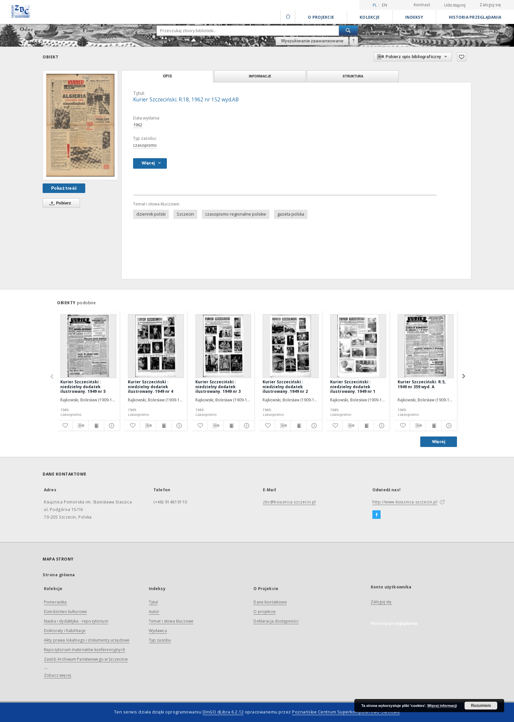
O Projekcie (321, 17)
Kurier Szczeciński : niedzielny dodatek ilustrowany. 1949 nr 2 (285, 386)
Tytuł (153, 602)
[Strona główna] (287, 17)
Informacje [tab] (260, 76)
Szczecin (185, 214)
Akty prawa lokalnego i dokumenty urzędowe (86, 640)
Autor (154, 611)
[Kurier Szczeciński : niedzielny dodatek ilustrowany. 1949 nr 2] (290, 345)
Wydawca (158, 630)
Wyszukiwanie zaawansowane (312, 40)
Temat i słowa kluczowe (171, 621)
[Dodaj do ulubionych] (461, 57)
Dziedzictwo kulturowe (65, 611)
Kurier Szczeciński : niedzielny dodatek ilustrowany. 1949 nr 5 (83, 386)
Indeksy (414, 17)
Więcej (438, 441)
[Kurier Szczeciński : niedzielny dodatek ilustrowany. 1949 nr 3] (223, 345)
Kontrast (422, 5)
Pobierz (59, 203)
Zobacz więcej (57, 675)
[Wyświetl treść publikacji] (96, 425)
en (384, 5)
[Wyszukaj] (348, 30)
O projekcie (264, 611)
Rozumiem (481, 705)
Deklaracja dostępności (275, 621)
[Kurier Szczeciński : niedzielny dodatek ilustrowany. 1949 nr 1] (358, 345)
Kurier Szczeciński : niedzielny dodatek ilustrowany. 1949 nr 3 (218, 386)
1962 (137, 125)
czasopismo (145, 145)
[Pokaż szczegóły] (111, 425)
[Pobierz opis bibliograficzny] (80, 425)
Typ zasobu (160, 640)
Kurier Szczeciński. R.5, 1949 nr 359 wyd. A (421, 384)
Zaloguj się (490, 5)
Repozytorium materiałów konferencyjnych (84, 649)
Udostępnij (455, 5)
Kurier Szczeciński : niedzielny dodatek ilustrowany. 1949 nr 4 (150, 386)
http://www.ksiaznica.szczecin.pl (404, 502)
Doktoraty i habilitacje (65, 630)
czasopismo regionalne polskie (235, 214)
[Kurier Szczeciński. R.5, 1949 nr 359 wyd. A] (425, 345)
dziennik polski (151, 214)
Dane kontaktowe (270, 602)
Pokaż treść (64, 188)
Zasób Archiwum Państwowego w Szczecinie (86, 659)
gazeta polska (290, 214)
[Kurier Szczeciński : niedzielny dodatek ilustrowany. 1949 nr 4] (156, 345)
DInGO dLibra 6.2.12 (223, 712)
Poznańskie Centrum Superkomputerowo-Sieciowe (346, 712)
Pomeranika (55, 602)
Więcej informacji (442, 706)
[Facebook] (376, 515)
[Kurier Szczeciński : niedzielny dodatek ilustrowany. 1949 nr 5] (88, 345)
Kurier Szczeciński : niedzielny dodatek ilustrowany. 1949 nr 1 (352, 386)
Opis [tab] (167, 76)
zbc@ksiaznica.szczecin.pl (289, 502)
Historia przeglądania (475, 17)
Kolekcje (370, 17)
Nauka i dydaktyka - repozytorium (76, 621)
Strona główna (59, 575)
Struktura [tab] (353, 76)
